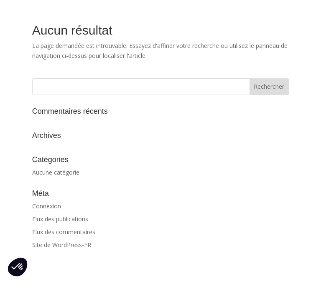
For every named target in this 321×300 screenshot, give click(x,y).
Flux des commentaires (63, 232)
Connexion (46, 206)
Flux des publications (60, 219)
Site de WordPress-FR (61, 245)
